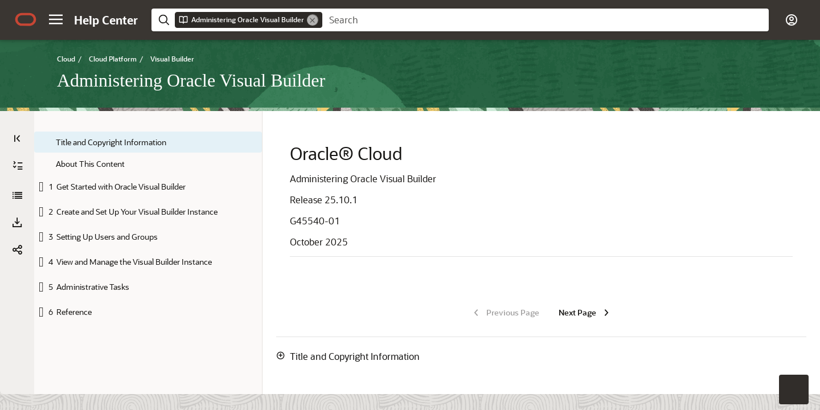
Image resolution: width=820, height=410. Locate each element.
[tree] (148, 228)
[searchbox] (545, 20)
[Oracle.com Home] (26, 19)
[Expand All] (17, 165)
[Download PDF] (17, 222)
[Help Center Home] (106, 19)
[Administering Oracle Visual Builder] (17, 195)
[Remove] (312, 20)
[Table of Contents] (17, 138)
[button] (56, 19)
